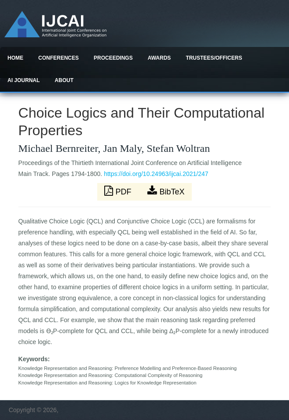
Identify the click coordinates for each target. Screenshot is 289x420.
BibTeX (165, 191)
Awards (159, 58)
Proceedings (113, 58)
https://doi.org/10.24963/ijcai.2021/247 (156, 173)
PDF (118, 191)
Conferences (58, 58)
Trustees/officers (214, 58)
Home (15, 58)
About (64, 80)
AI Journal (23, 80)
